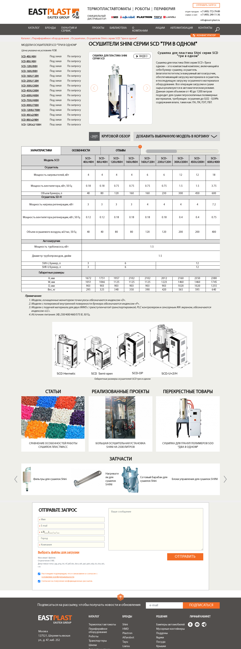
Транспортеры (98, 583)
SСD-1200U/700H (30, 110)
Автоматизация (181, 28)
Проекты (98, 28)
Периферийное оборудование (50, 38)
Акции (160, 28)
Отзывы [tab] (120, 150)
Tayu (125, 584)
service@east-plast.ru (51, 621)
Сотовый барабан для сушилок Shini (153, 421)
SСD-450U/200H (30, 90)
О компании (140, 29)
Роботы (142, 9)
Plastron (127, 575)
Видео (141, 56)
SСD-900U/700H (30, 105)
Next (146, 88)
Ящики (160, 579)
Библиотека (118, 28)
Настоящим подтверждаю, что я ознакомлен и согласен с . (69, 517)
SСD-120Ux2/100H (31, 125)
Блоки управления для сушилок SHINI (195, 421)
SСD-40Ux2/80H (30, 115)
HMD (125, 571)
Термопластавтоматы (109, 9)
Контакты (205, 28)
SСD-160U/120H (30, 76)
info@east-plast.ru (210, 20)
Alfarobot (128, 579)
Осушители (78, 38)
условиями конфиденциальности (58, 519)
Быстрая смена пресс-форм (102, 598)
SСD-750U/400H (30, 100)
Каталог (34, 28)
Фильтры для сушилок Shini (50, 421)
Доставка (128, 616)
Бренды (50, 28)
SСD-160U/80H (29, 71)
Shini (125, 566)
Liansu (126, 588)
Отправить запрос (206, 5)
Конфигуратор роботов (131, 631)
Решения (161, 559)
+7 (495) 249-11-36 (210, 15)
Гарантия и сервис (69, 29)
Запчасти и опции (99, 591)
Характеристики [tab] (41, 150)
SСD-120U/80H (29, 66)
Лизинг (126, 620)
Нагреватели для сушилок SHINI (112, 421)
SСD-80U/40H (28, 61)
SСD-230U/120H (30, 81)
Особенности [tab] (81, 150)
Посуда (160, 584)
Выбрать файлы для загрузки (58, 495)
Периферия (164, 9)
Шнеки (93, 587)
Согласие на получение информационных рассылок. (67, 523)
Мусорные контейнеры (170, 571)
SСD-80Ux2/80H (30, 120)
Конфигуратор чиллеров (131, 639)
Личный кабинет (200, 559)
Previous (94, 88)
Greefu (126, 592)
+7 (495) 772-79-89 (210, 11)
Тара (159, 592)
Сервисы (127, 604)
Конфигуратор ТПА (134, 625)
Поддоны (162, 575)
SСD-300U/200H (30, 86)
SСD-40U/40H (28, 56)
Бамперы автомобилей (170, 566)
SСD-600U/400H (30, 95)
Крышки (161, 588)
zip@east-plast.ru (49, 625)
